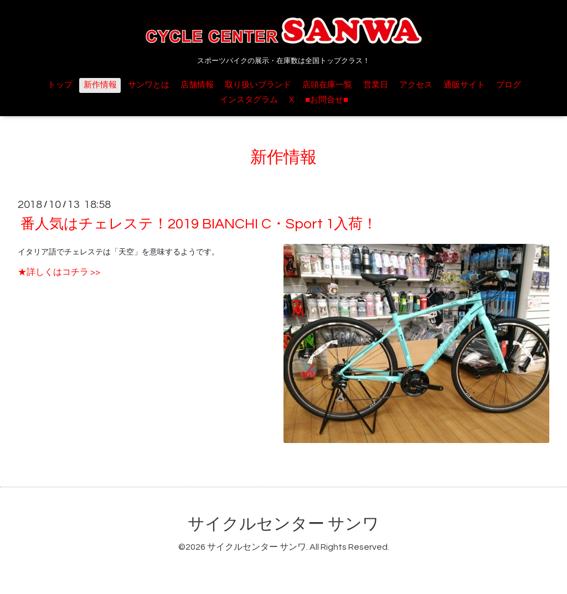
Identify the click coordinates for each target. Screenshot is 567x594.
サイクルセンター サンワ (283, 524)
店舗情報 (197, 85)
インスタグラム (249, 100)
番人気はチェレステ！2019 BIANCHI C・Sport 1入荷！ (198, 224)
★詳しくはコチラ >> (59, 272)
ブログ (508, 85)
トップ (60, 85)
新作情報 (100, 85)
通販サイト (464, 85)
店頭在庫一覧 (327, 85)
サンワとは (148, 85)
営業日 (375, 85)
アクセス (415, 85)
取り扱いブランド (258, 85)
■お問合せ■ (326, 100)
